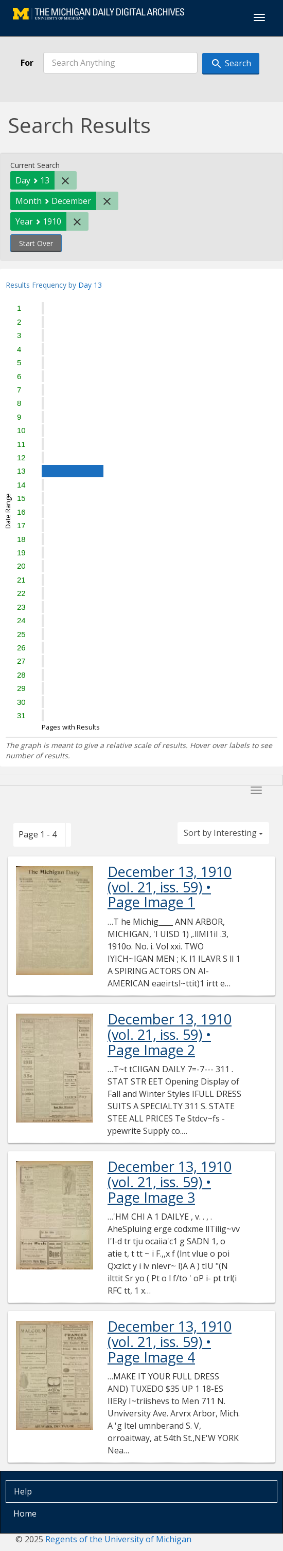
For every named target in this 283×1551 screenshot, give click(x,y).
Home (25, 1513)
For (27, 62)
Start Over (36, 243)
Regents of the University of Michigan (118, 1539)
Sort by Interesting (223, 832)
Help (23, 1491)
